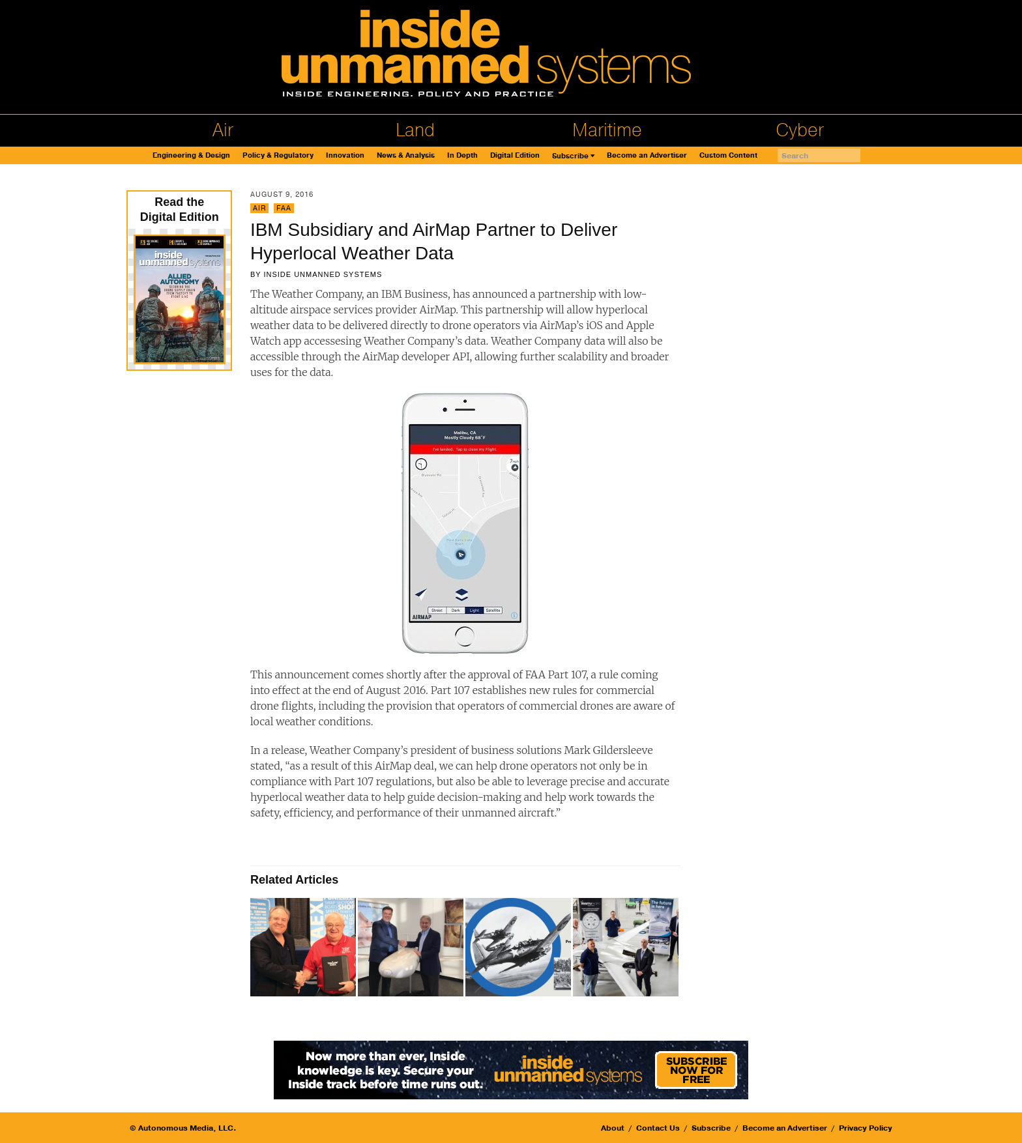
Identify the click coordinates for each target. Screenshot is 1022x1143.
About (612, 1128)
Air (222, 130)
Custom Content (728, 155)
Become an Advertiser (647, 155)
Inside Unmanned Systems (322, 274)
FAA (283, 208)
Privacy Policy (865, 1128)
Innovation (345, 155)
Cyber (800, 130)
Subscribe (570, 156)
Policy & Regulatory (278, 155)
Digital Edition (515, 155)
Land (415, 130)
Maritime (607, 130)
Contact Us (658, 1128)
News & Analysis (406, 155)
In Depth (462, 155)
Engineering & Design (191, 155)
